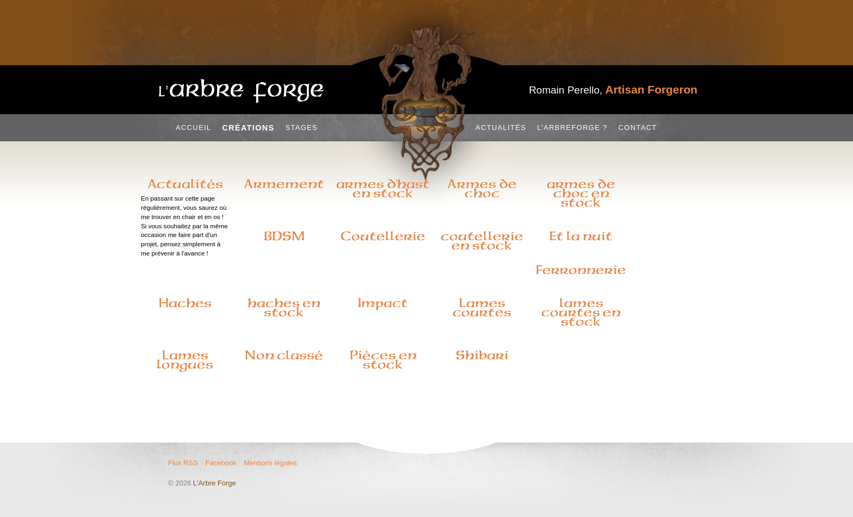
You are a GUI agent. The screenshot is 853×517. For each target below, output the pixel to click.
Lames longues (185, 359)
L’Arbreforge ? (572, 127)
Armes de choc (482, 188)
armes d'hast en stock (383, 188)
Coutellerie (383, 236)
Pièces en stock (383, 359)
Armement (284, 183)
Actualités (500, 127)
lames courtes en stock (581, 312)
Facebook (221, 463)
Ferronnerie (581, 269)
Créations (248, 127)
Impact (383, 302)
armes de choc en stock (581, 193)
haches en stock (284, 307)
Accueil (193, 127)
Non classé (284, 355)
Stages (301, 127)
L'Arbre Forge (214, 483)
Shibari (482, 355)
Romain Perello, (613, 90)
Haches (185, 302)
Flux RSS (183, 463)
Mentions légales (270, 463)
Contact (638, 127)
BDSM (284, 236)
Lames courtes (482, 307)
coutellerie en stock (482, 240)
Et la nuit (581, 236)
